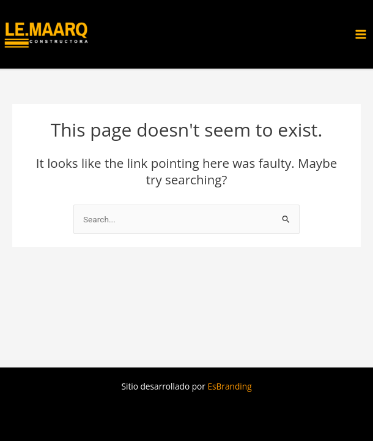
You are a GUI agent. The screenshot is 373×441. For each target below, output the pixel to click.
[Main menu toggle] (361, 34)
